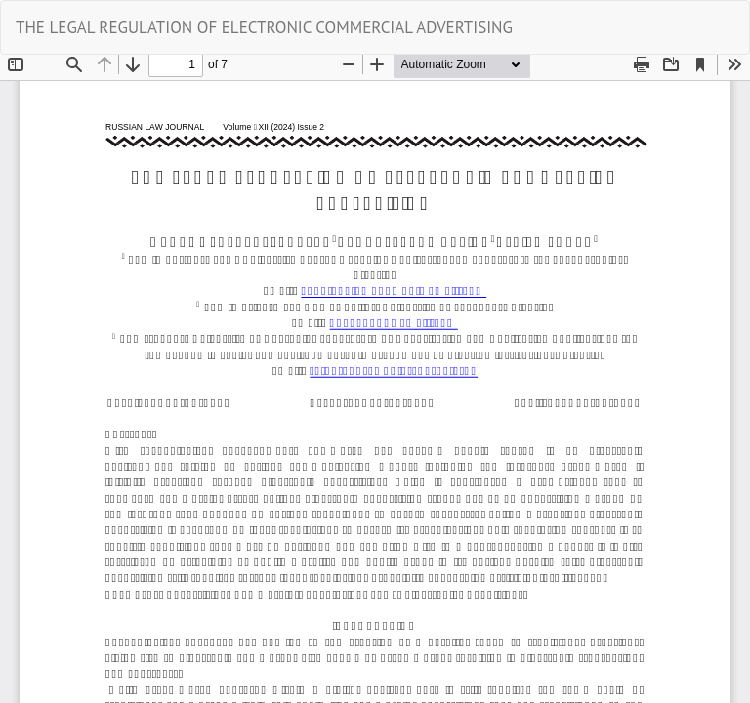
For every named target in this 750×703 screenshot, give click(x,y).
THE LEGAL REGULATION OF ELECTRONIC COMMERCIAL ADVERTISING (264, 27)
